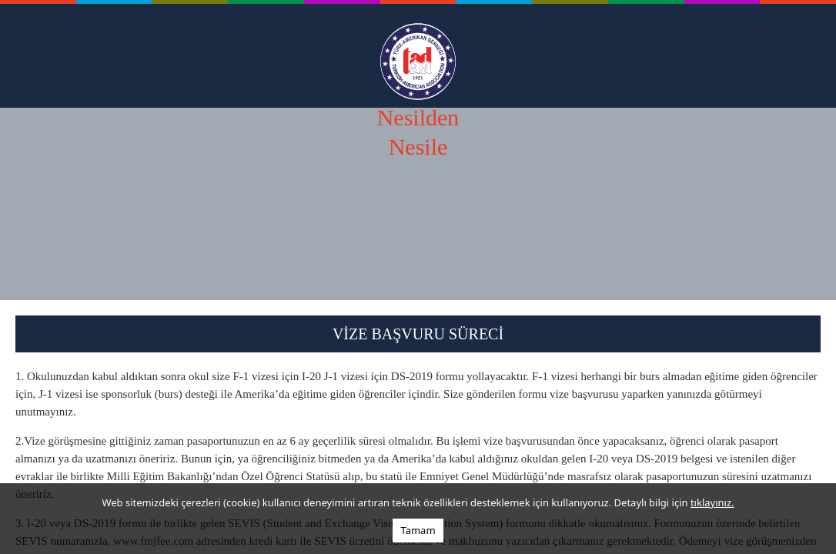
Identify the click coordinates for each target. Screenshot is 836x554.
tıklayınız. (712, 502)
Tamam (417, 530)
